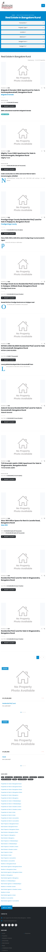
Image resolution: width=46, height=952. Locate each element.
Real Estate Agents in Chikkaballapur (11, 860)
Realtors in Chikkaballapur (8, 857)
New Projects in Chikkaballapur (9, 817)
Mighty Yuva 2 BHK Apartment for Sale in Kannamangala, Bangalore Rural (18, 154)
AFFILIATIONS (5, 916)
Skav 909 (4, 525)
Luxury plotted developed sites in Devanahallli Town (17, 364)
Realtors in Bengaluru (7, 851)
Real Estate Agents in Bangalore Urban (11, 848)
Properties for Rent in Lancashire (10, 797)
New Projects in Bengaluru (8, 811)
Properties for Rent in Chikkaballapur (11, 780)
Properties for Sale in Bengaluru (9, 771)
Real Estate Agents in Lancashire (10, 877)
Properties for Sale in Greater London (11, 782)
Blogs (3, 921)
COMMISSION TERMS (7, 924)
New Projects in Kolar (6, 828)
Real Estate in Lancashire (8, 837)
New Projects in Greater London (9, 822)
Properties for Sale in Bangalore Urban (11, 765)
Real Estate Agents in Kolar (8, 871)
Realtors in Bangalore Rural (8, 840)
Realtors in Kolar (5, 868)
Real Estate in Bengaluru (7, 814)
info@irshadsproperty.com (10, 897)
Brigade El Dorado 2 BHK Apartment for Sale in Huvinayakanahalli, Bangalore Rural (20, 91)
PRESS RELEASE (5, 919)
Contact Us (5, 926)
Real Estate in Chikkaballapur (9, 820)
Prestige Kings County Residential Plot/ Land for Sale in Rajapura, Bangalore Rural (21, 220)
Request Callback (8, 106)
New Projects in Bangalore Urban (10, 805)
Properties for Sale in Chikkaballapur (11, 777)
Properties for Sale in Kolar (8, 788)
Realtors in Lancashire (7, 874)
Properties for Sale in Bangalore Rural (11, 760)
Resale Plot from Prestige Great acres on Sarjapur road (17, 302)
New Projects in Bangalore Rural (10, 800)
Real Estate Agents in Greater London (11, 865)
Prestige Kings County (9, 224)
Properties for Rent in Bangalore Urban (11, 768)
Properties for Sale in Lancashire (10, 794)
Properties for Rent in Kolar (8, 791)
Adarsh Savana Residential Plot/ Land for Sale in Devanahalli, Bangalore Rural (21, 409)
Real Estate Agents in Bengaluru (10, 854)
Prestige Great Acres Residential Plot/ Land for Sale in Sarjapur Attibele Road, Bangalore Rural (22, 285)
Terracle (26, 941)
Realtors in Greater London (8, 862)
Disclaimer (27, 909)
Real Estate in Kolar (6, 831)
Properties (4, 912)
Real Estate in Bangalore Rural (9, 802)
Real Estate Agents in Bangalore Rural (11, 842)
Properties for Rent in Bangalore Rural (11, 762)
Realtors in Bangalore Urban (8, 845)
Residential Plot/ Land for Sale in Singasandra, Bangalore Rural (20, 579)
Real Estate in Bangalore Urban (9, 808)
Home (13, 15)
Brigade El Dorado (7, 95)
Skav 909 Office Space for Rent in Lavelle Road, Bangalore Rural (20, 521)
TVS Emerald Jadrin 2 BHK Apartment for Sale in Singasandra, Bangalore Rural (21, 464)
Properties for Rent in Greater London (11, 785)
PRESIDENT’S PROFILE (7, 914)
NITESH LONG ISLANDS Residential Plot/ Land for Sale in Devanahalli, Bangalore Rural (23, 347)
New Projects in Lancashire (8, 834)
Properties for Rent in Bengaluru (9, 774)
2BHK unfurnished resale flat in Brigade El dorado (16, 111)
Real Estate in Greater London (9, 825)
